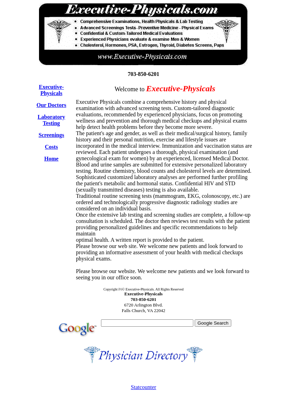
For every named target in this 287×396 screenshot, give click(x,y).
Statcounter (143, 387)
